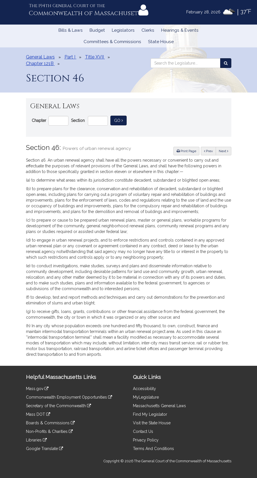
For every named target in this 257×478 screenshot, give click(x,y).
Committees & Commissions (112, 41)
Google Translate (44, 448)
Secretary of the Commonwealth (58, 405)
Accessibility (144, 388)
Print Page (186, 151)
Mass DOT (38, 414)
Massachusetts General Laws (159, 405)
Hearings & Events (180, 30)
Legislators (123, 30)
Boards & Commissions (50, 423)
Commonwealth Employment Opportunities (69, 397)
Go (120, 120)
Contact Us (143, 431)
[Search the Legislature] (225, 63)
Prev (210, 150)
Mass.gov (37, 388)
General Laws (40, 57)
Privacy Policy (146, 440)
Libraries (36, 440)
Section (78, 120)
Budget (97, 30)
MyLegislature (146, 397)
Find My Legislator (150, 414)
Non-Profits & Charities (49, 431)
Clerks (147, 30)
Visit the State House (152, 423)
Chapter (39, 120)
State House (161, 41)
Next (223, 151)
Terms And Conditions (153, 448)
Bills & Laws (70, 30)
